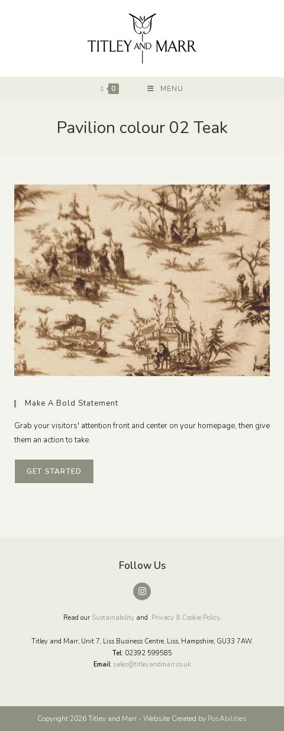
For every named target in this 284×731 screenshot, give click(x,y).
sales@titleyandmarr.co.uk (152, 664)
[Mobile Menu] (165, 89)
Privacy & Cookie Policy (185, 617)
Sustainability (113, 617)
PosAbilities (227, 718)
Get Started (54, 471)
